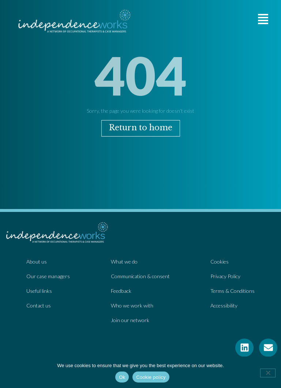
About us (36, 261)
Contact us (38, 305)
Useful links (39, 291)
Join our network (130, 320)
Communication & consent (140, 276)
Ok (122, 377)
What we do (124, 261)
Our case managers (48, 276)
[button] (263, 19)
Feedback (121, 291)
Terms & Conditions (232, 291)
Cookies (219, 261)
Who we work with (132, 305)
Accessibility (223, 305)
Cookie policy (151, 377)
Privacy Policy (225, 276)
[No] (268, 373)
